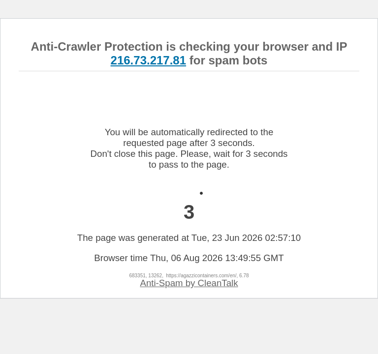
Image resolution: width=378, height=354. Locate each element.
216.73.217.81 (148, 60)
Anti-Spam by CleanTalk (189, 283)
